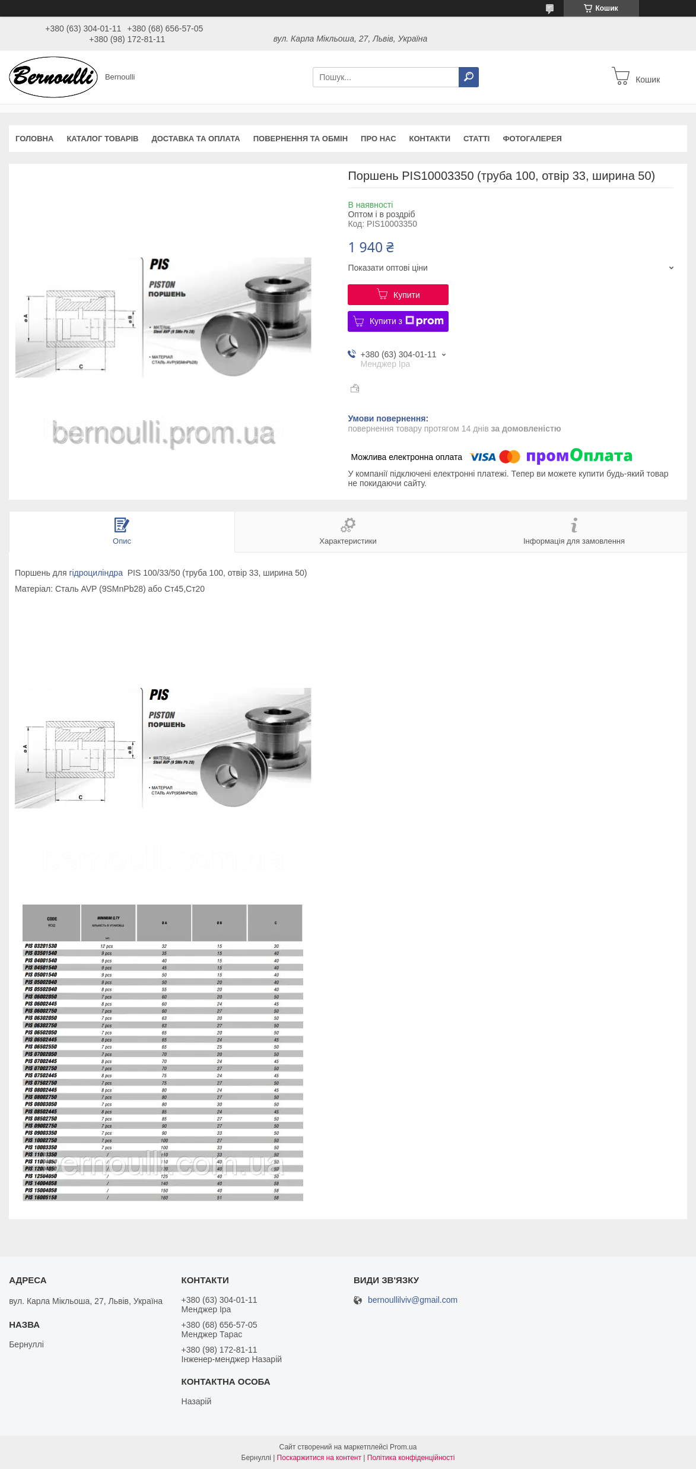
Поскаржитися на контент (319, 1458)
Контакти (430, 138)
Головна (34, 138)
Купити (406, 295)
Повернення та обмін (300, 138)
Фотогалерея (532, 138)
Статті (476, 138)
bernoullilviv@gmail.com (412, 1300)
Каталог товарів (102, 138)
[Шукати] (469, 77)
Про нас (378, 138)
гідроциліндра (96, 573)
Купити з (407, 321)
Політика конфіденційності (411, 1458)
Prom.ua (403, 1447)
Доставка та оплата (195, 138)
